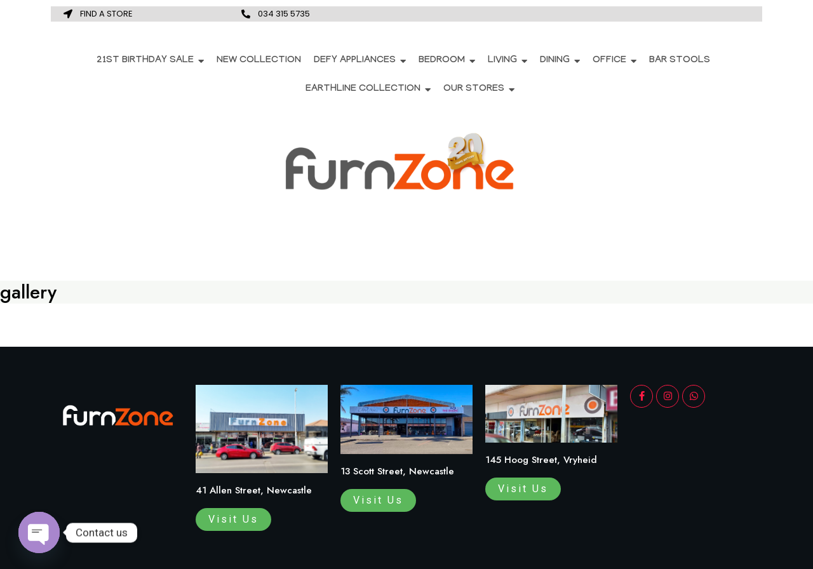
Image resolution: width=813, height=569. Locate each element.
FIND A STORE (106, 14)
